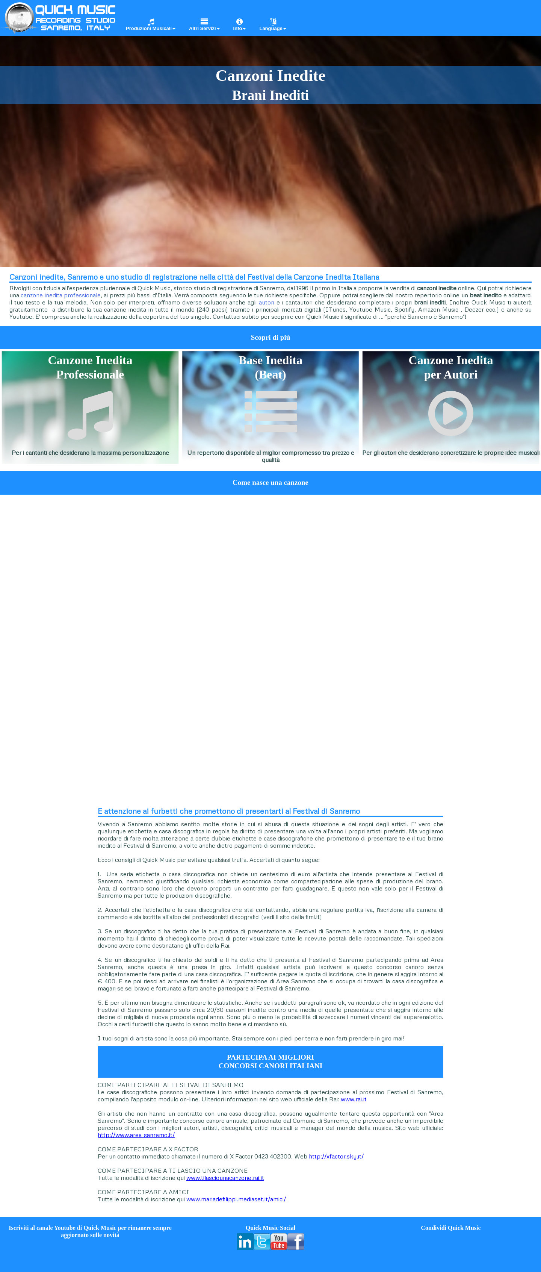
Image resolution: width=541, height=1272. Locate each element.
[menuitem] (148, 17)
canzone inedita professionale (61, 295)
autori (266, 302)
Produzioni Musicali (150, 24)
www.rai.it (354, 1099)
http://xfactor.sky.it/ (336, 1156)
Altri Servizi (204, 24)
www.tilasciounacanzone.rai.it (225, 1177)
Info (239, 24)
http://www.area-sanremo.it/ (136, 1135)
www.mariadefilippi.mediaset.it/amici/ (236, 1199)
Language (272, 24)
